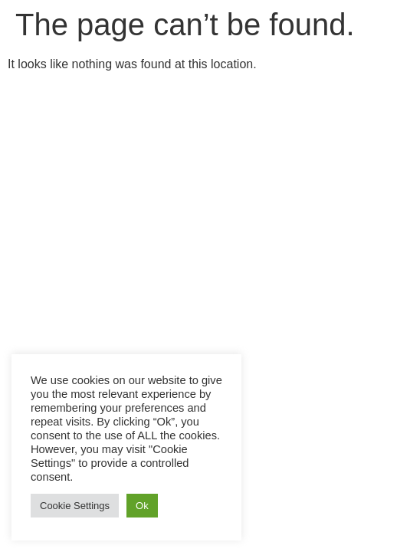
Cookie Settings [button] (75, 505)
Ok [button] (142, 505)
